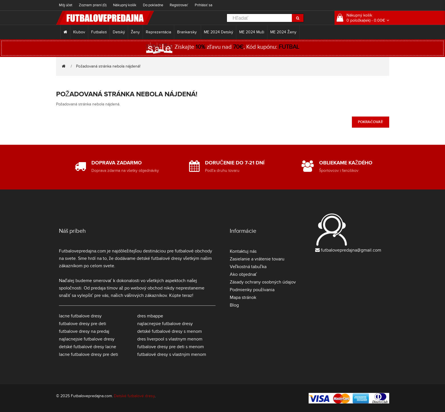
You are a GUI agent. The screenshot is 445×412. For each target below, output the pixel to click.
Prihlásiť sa (204, 5)
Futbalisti (99, 32)
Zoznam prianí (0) (92, 5)
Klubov (79, 32)
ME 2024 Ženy (283, 32)
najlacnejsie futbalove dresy (86, 339)
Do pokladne (153, 5)
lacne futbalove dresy (80, 316)
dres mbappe (150, 316)
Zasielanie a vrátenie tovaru (257, 259)
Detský (119, 32)
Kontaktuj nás (243, 251)
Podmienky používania (252, 290)
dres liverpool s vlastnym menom (169, 339)
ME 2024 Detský (218, 32)
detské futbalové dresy (159, 258)
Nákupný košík (124, 5)
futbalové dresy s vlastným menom (171, 354)
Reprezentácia (158, 32)
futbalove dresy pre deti (82, 324)
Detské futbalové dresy (134, 395)
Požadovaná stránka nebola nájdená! (108, 66)
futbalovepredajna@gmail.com (351, 250)
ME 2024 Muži (251, 32)
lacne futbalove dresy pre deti (88, 354)
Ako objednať (243, 274)
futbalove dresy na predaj (84, 331)
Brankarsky (187, 32)
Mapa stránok (243, 297)
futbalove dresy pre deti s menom (170, 347)
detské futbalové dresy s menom (169, 331)
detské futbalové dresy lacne (87, 347)
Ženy (135, 32)
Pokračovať (370, 122)
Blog (234, 305)
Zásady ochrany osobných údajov (263, 282)
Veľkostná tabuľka (248, 267)
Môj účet (66, 5)
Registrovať (179, 5)
